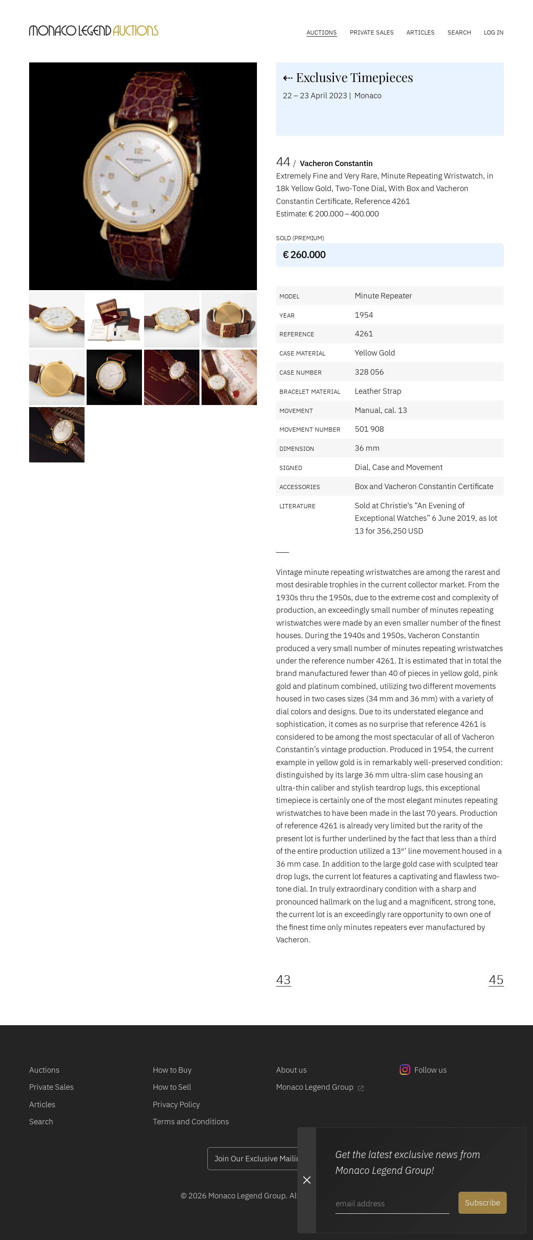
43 (283, 979)
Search (459, 32)
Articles (420, 32)
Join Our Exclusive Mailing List (266, 1158)
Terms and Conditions (191, 1121)
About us (291, 1069)
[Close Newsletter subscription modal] (306, 1180)
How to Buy (172, 1069)
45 (496, 979)
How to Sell (172, 1086)
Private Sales (372, 32)
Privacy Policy (176, 1104)
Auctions (321, 32)
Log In (494, 32)
